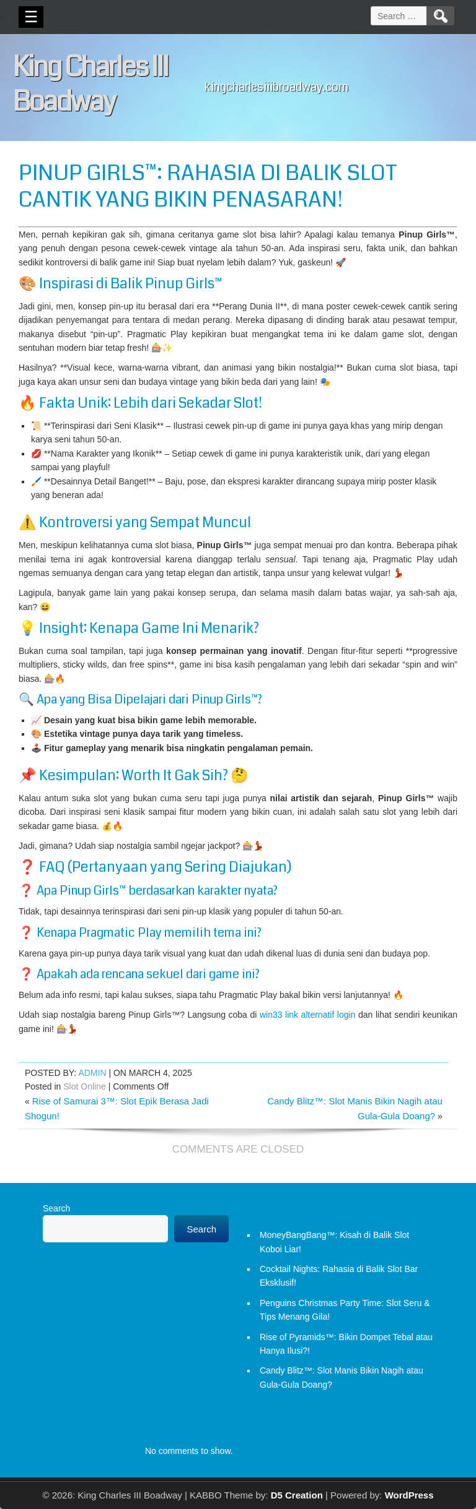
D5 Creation (297, 1495)
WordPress (409, 1495)
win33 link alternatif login (308, 1015)
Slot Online (84, 1086)
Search (56, 1208)
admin (92, 1073)
